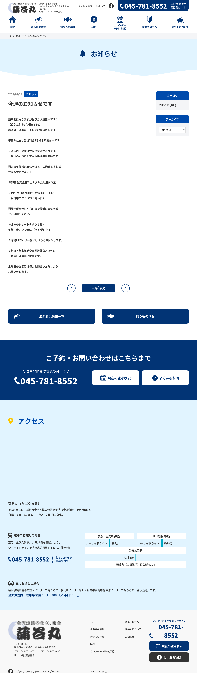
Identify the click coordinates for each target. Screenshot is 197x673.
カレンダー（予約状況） (103, 654)
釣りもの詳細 (97, 640)
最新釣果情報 (97, 632)
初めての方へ (132, 625)
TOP (10, 35)
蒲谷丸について (133, 632)
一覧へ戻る (98, 288)
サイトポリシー (51, 665)
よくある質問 (85, 5)
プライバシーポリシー (27, 665)
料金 (92, 647)
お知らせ (101, 5)
